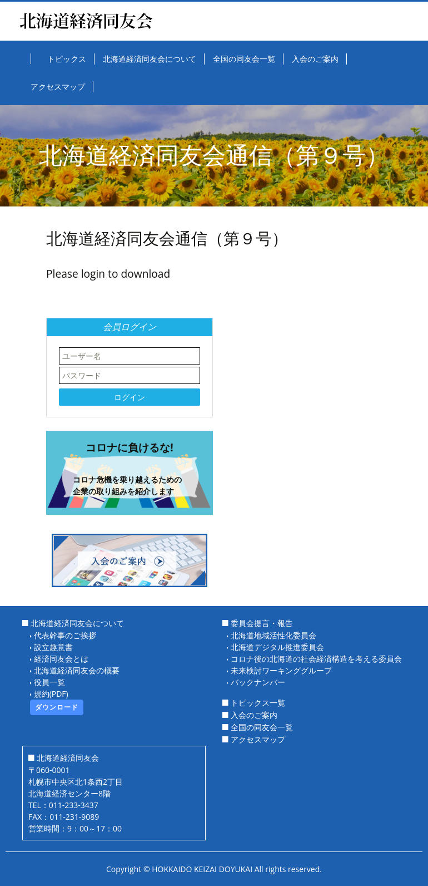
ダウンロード (56, 707)
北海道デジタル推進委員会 (277, 647)
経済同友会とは (61, 658)
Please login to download (108, 273)
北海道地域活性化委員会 (273, 635)
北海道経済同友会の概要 (77, 670)
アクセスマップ (258, 739)
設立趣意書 (53, 647)
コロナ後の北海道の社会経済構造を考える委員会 (316, 658)
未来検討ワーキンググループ (281, 670)
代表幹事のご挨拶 (65, 635)
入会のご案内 (254, 715)
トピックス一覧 (258, 702)
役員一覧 (49, 682)
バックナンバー (258, 682)
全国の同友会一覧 (262, 727)
